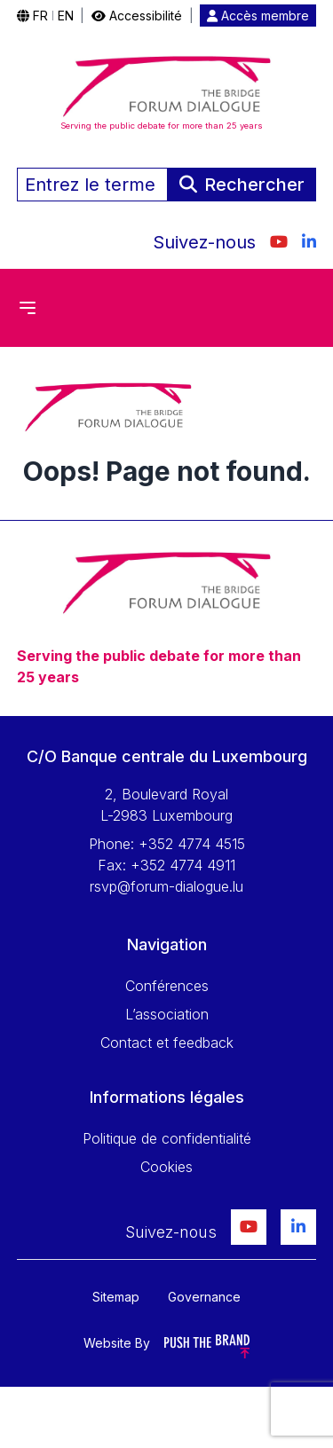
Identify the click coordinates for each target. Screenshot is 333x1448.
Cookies (166, 1167)
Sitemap (115, 1296)
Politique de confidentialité (167, 1138)
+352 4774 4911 (183, 865)
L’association (167, 1014)
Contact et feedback (167, 1042)
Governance (204, 1296)
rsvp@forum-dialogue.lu (166, 886)
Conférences (167, 986)
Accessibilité (136, 15)
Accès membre (258, 15)
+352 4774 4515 (192, 844)
